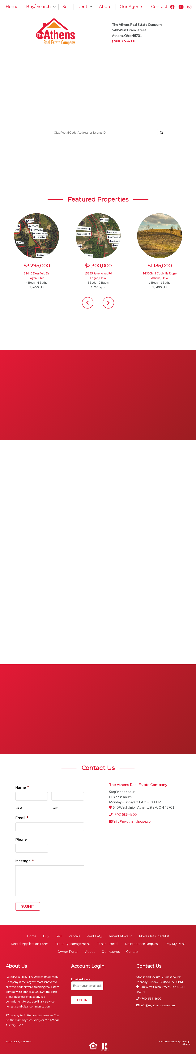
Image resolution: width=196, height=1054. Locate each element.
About (105, 6)
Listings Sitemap (181, 1041)
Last (54, 808)
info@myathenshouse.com (133, 821)
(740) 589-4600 (123, 41)
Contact (159, 6)
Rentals (74, 936)
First (18, 808)
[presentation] (87, 303)
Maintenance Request (142, 944)
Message (24, 861)
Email (21, 818)
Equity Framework (23, 1041)
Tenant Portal (107, 944)
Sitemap (186, 1044)
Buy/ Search (38, 6)
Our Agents (131, 6)
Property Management (72, 944)
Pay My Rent (175, 944)
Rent (82, 6)
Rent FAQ (94, 936)
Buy (46, 936)
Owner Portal (68, 952)
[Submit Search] (161, 132)
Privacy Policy (165, 1041)
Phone (21, 840)
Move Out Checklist (154, 936)
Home (12, 6)
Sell (66, 6)
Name (22, 787)
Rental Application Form (29, 944)
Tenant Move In (120, 936)
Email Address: (81, 979)
